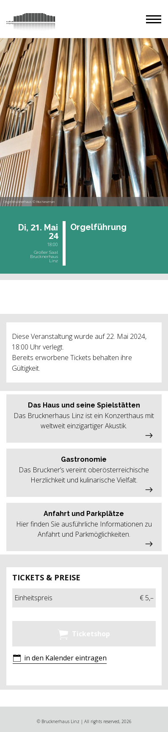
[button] (154, 19)
